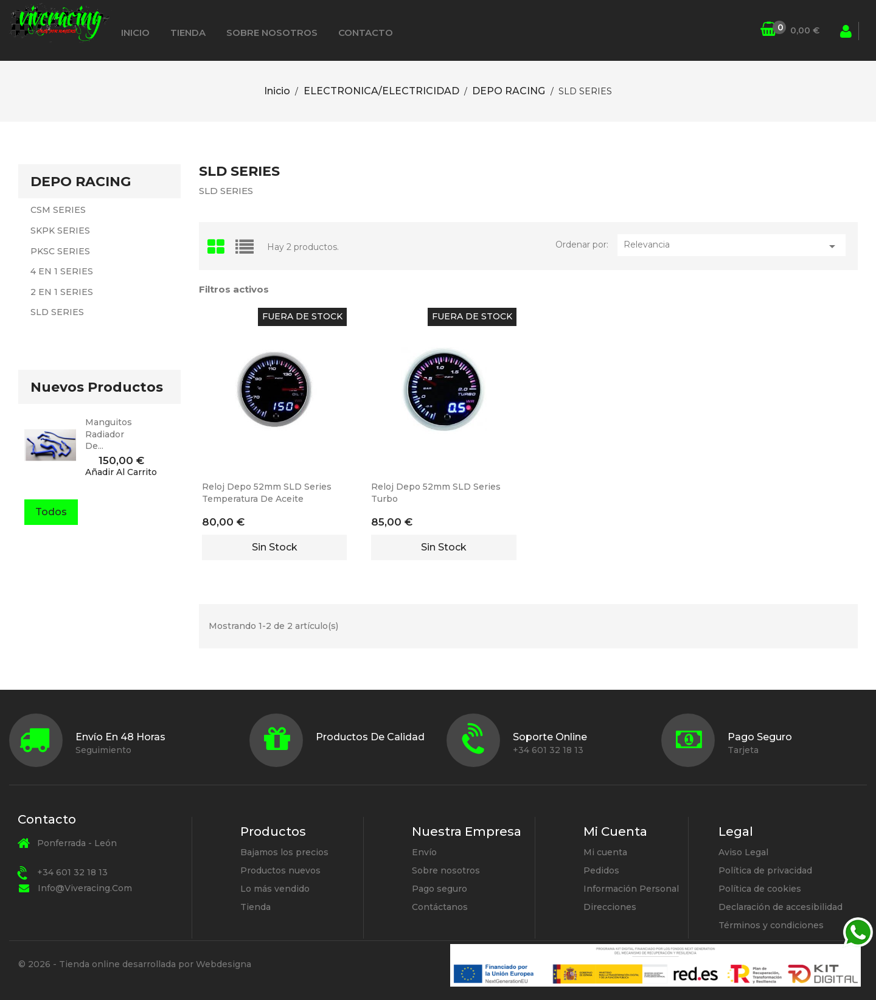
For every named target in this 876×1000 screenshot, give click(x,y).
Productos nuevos (280, 870)
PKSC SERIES (60, 251)
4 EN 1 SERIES (61, 271)
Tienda (188, 32)
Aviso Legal (743, 852)
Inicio (135, 32)
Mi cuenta (605, 852)
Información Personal (631, 888)
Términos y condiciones (771, 925)
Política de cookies (759, 888)
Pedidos (601, 870)
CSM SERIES (58, 209)
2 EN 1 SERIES (61, 291)
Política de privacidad (765, 870)
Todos (51, 512)
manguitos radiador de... (108, 434)
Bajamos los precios (284, 852)
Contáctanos (440, 906)
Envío (424, 852)
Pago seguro (439, 888)
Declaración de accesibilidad (780, 906)
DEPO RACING (80, 181)
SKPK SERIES (60, 230)
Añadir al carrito (121, 472)
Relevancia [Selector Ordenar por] (731, 246)
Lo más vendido (275, 888)
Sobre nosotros (272, 32)
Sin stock (274, 547)
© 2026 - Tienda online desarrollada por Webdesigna (134, 964)
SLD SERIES (57, 312)
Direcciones (609, 906)
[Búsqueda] (752, 31)
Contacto (365, 32)
